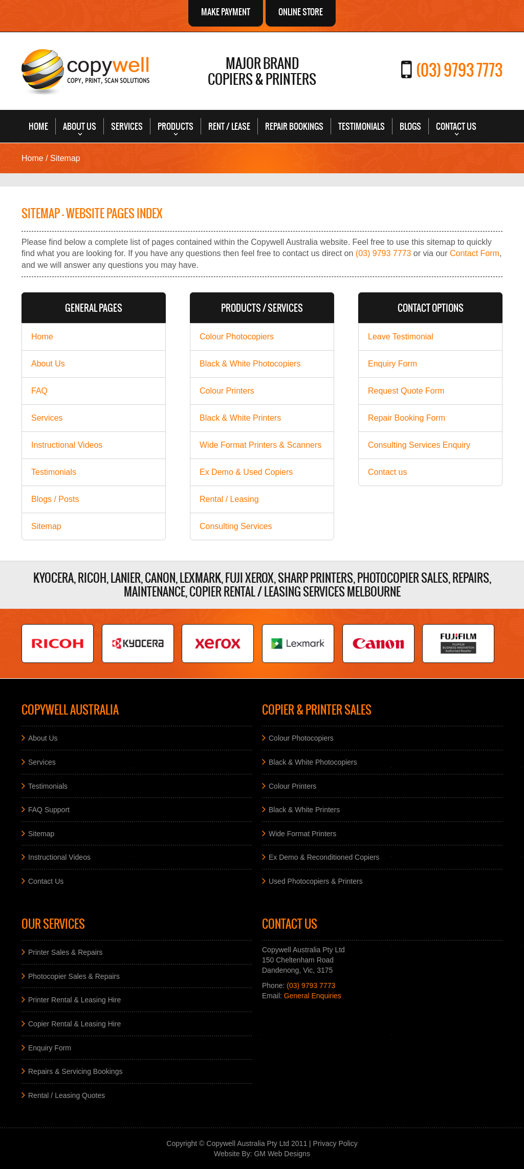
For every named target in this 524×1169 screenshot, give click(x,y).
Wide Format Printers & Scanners (260, 445)
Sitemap (46, 526)
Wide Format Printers (302, 833)
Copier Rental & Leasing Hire (74, 1024)
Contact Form (474, 253)
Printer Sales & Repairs (65, 952)
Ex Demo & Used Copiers (246, 472)
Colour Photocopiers (237, 336)
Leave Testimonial (400, 336)
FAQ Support (49, 810)
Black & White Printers (240, 418)
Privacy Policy (335, 1143)
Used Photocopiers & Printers (316, 881)
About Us (79, 126)
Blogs (410, 126)
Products (175, 126)
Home (38, 126)
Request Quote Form (406, 390)
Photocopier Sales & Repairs (74, 976)
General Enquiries (312, 996)
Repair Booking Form (406, 418)
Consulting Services (236, 526)
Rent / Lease (229, 126)
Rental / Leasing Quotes (66, 1095)
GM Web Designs (282, 1154)
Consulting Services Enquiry (419, 445)
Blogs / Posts (55, 499)
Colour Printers (227, 390)
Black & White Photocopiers (250, 363)
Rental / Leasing (229, 499)
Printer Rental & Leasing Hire (74, 1000)
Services (127, 126)
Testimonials (361, 126)
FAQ (39, 390)
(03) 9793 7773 (459, 70)
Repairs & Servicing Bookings (75, 1071)
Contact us (387, 472)
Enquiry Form (392, 363)
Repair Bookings (294, 126)
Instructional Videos (66, 445)
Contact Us (456, 126)
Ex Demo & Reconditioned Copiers (324, 857)
